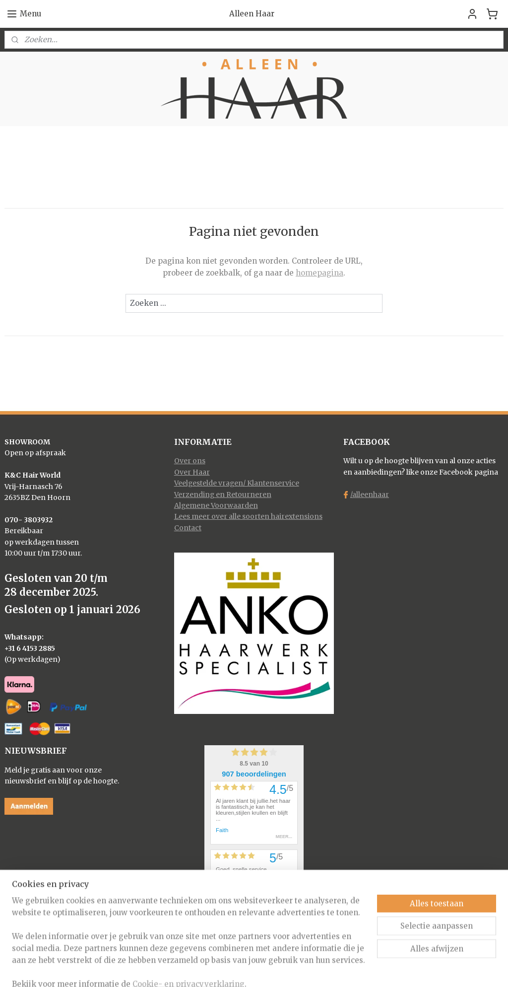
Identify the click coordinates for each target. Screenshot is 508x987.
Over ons (189, 460)
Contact (187, 527)
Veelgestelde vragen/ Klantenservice (236, 483)
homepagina (319, 273)
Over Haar (192, 472)
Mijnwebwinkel (363, 968)
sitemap (215, 968)
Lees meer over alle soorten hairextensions (248, 516)
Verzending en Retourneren (222, 494)
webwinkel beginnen (274, 968)
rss (236, 968)
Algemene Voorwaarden (216, 505)
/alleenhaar (369, 494)
